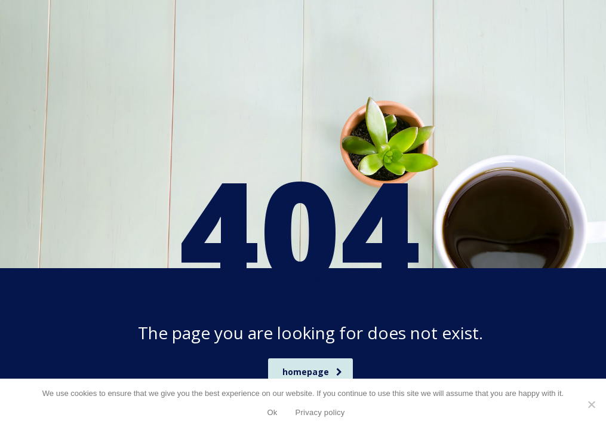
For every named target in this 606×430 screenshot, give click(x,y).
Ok (272, 412)
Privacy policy (320, 412)
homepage (312, 371)
